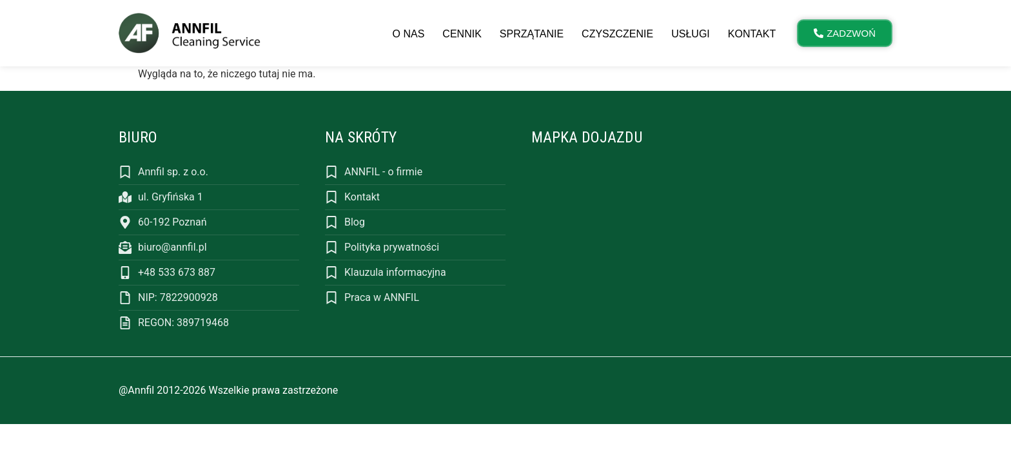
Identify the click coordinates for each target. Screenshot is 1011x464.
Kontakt (752, 33)
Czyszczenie (617, 33)
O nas (409, 33)
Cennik (461, 33)
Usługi (690, 33)
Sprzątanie (532, 33)
